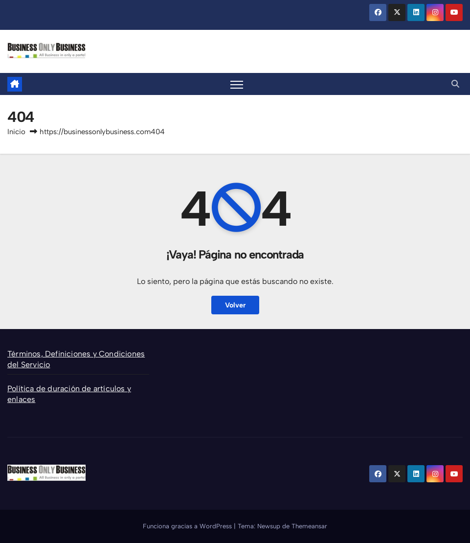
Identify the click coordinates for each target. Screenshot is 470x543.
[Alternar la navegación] (237, 84)
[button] (455, 84)
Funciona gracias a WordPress (188, 526)
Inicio (16, 131)
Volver (235, 305)
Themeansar (309, 526)
